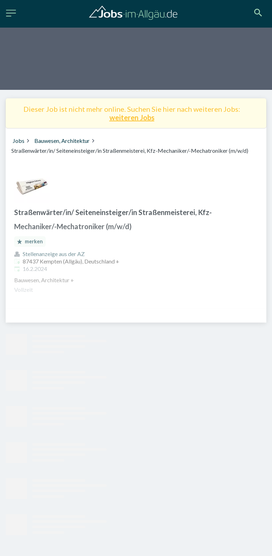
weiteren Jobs (131, 117)
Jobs (18, 140)
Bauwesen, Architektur (62, 140)
